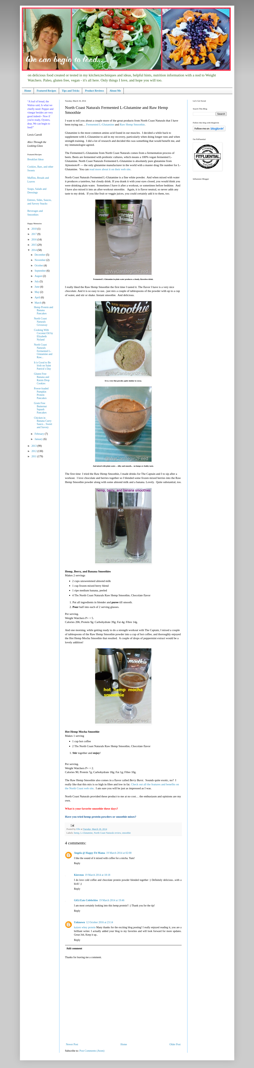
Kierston (79, 875)
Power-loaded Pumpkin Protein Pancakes (41, 393)
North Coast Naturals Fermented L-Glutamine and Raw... (43, 351)
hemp (76, 833)
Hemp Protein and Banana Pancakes (43, 310)
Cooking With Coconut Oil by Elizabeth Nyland (43, 335)
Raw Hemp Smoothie (132, 124)
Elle (78, 829)
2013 (34, 445)
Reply (77, 863)
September (40, 270)
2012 (34, 451)
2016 (34, 239)
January (39, 439)
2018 (34, 228)
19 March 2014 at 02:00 (119, 853)
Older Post (175, 1044)
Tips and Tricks (70, 90)
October (39, 265)
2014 (34, 250)
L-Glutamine (86, 833)
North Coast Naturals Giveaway (40, 321)
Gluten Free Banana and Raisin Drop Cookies (41, 378)
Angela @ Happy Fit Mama (89, 853)
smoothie (126, 833)
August (39, 276)
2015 (34, 244)
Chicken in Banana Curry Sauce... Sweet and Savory (43, 422)
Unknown (79, 922)
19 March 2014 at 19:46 (111, 900)
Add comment (74, 948)
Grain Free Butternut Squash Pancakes (40, 408)
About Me (115, 90)
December (40, 254)
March (38, 302)
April (38, 297)
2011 (34, 456)
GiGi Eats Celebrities (86, 900)
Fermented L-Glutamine (100, 124)
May (37, 292)
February (40, 433)
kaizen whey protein (85, 927)
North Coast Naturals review (107, 833)
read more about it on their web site (109, 169)
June (37, 286)
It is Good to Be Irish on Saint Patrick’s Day (42, 365)
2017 (34, 234)
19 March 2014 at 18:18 (97, 875)
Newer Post (72, 1044)
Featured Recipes (46, 90)
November (40, 260)
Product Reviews (94, 90)
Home (27, 90)
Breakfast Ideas (35, 159)
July (37, 281)
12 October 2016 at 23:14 (99, 922)
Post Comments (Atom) (92, 1050)
